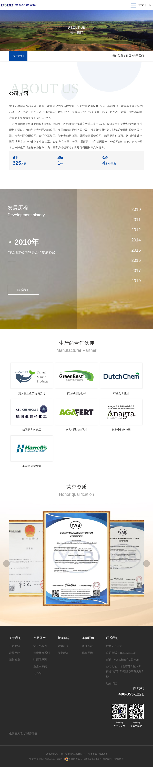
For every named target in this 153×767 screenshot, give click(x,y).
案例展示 (88, 638)
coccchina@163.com (126, 659)
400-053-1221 (131, 694)
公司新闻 (63, 646)
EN (149, 5)
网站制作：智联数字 (113, 758)
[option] (42, 251)
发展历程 (14, 652)
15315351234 (128, 652)
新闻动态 (64, 638)
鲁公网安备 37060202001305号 (83, 758)
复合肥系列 (40, 646)
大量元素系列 (41, 652)
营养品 (37, 673)
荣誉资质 (14, 659)
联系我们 (23, 290)
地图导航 (111, 683)
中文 (141, 5)
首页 (128, 55)
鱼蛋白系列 (40, 666)
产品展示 (39, 638)
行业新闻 (63, 652)
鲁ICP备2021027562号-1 (52, 758)
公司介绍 (14, 646)
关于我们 (138, 55)
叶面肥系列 (40, 659)
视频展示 (87, 652)
